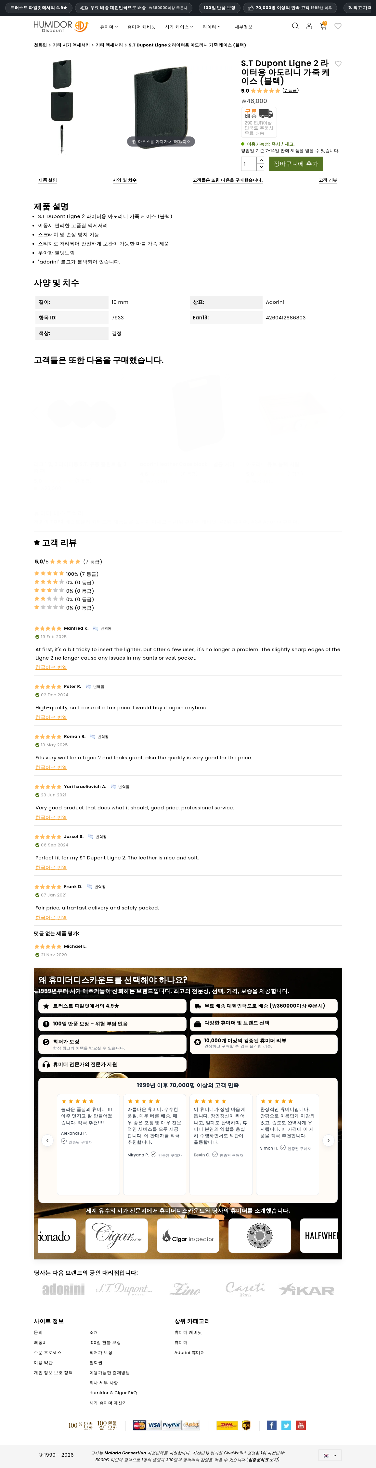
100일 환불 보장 (105, 1342)
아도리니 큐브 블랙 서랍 (273, 464)
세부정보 (244, 27)
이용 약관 (43, 1362)
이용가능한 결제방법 (109, 1373)
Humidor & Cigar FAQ (113, 1393)
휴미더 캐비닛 (201, 521)
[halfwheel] (331, 1235)
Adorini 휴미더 (280, 521)
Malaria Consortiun (125, 1453)
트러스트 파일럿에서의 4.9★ (39, 8)
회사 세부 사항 (103, 1383)
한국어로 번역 (51, 667)
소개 (93, 1332)
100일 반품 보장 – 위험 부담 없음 (90, 1023)
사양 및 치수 (125, 180)
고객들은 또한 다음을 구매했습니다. (228, 180)
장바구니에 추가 (296, 164)
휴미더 (240, 521)
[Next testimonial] (328, 1140)
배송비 (40, 1342)
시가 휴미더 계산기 (108, 1403)
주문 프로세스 (47, 1352)
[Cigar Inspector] (188, 1235)
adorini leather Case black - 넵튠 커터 (187, 464)
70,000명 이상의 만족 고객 (294, 8)
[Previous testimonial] (47, 1140)
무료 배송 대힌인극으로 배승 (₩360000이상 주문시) (264, 1005)
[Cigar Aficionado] (45, 1235)
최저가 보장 (66, 1041)
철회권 (96, 1362)
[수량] (249, 164)
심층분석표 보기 (263, 1459)
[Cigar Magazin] (259, 1235)
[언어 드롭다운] (330, 1455)
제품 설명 (47, 180)
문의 (38, 1332)
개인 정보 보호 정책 (53, 1373)
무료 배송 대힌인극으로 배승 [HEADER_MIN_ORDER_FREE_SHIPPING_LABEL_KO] (134, 8)
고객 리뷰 (328, 180)
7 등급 (290, 90)
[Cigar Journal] (116, 1235)
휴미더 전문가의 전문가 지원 (85, 1064)
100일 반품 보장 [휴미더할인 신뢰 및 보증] (219, 8)
